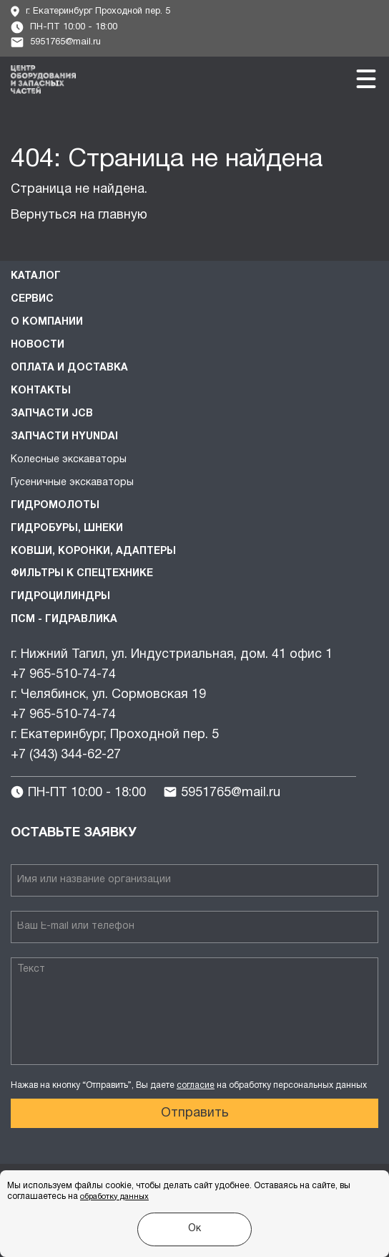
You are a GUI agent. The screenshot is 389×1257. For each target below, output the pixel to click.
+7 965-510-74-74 (63, 675)
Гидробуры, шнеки (67, 528)
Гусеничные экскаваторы (72, 482)
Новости (37, 345)
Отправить (195, 1113)
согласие (196, 1085)
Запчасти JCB (52, 414)
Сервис (32, 299)
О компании (47, 322)
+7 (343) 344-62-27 (66, 755)
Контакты (41, 391)
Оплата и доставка (69, 368)
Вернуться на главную (79, 215)
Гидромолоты (55, 505)
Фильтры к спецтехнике (82, 573)
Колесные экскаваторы (69, 459)
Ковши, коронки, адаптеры (93, 551)
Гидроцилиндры (60, 596)
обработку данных (114, 1196)
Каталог (36, 276)
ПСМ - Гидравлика (64, 619)
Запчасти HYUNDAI (64, 436)
